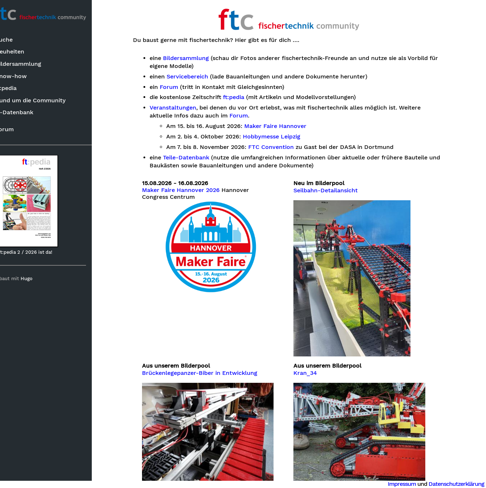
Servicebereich (195, 76)
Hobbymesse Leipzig (280, 136)
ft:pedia (18, 88)
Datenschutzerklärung (456, 483)
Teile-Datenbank (194, 157)
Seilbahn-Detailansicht (334, 190)
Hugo (39, 279)
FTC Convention (279, 147)
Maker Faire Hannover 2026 (189, 190)
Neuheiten (22, 52)
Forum (17, 129)
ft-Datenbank (27, 113)
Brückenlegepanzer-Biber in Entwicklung (208, 373)
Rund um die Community (43, 100)
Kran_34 (313, 373)
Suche (16, 40)
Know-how (23, 76)
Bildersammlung (31, 64)
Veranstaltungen (181, 107)
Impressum (402, 483)
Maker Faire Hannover (284, 126)
